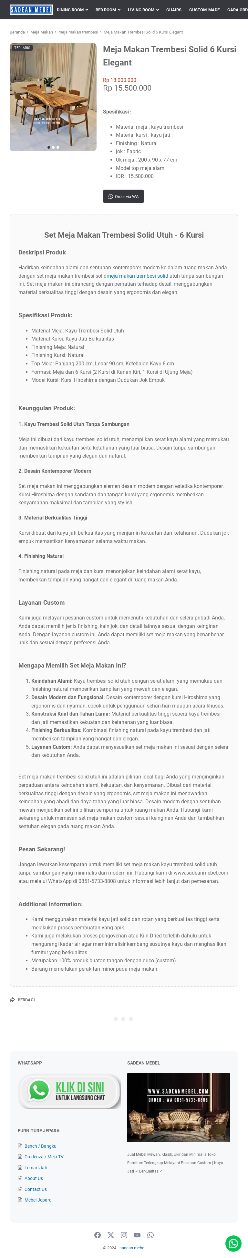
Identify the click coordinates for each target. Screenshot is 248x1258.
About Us (34, 1178)
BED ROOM (106, 9)
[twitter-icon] (111, 1235)
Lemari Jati (36, 1167)
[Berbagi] (22, 999)
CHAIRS (173, 9)
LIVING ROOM (141, 9)
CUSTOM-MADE (204, 9)
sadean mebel (132, 1247)
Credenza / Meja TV (44, 1156)
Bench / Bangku (41, 1146)
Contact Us (36, 1189)
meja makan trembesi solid (137, 276)
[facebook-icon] (97, 1235)
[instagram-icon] (124, 1235)
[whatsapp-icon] (150, 1235)
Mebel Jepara (38, 1200)
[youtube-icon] (137, 1235)
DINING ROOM (70, 9)
